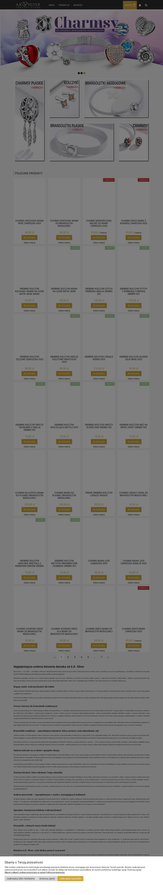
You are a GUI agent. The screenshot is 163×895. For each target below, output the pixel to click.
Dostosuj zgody (47, 878)
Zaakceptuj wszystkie (70, 878)
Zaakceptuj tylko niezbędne (21, 878)
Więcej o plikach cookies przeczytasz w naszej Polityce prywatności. (35, 872)
